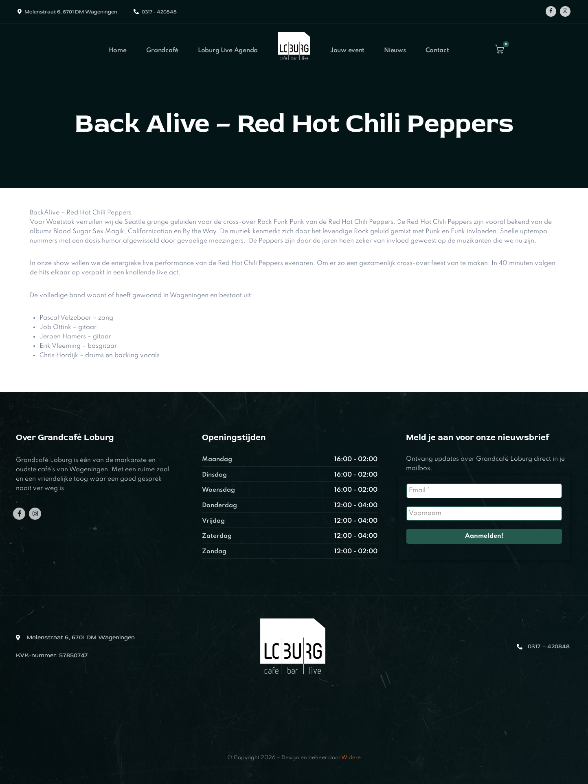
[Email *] (484, 491)
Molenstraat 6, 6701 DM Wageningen (70, 12)
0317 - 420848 (159, 12)
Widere (351, 757)
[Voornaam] (484, 513)
